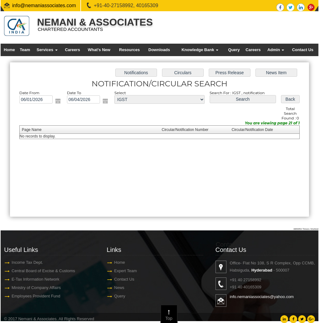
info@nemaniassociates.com (44, 5)
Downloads (159, 49)
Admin (275, 49)
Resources (129, 49)
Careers (72, 49)
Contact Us (302, 49)
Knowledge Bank (200, 49)
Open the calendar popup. (61, 102)
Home (9, 49)
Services (46, 49)
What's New (99, 49)
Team (25, 49)
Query (234, 49)
